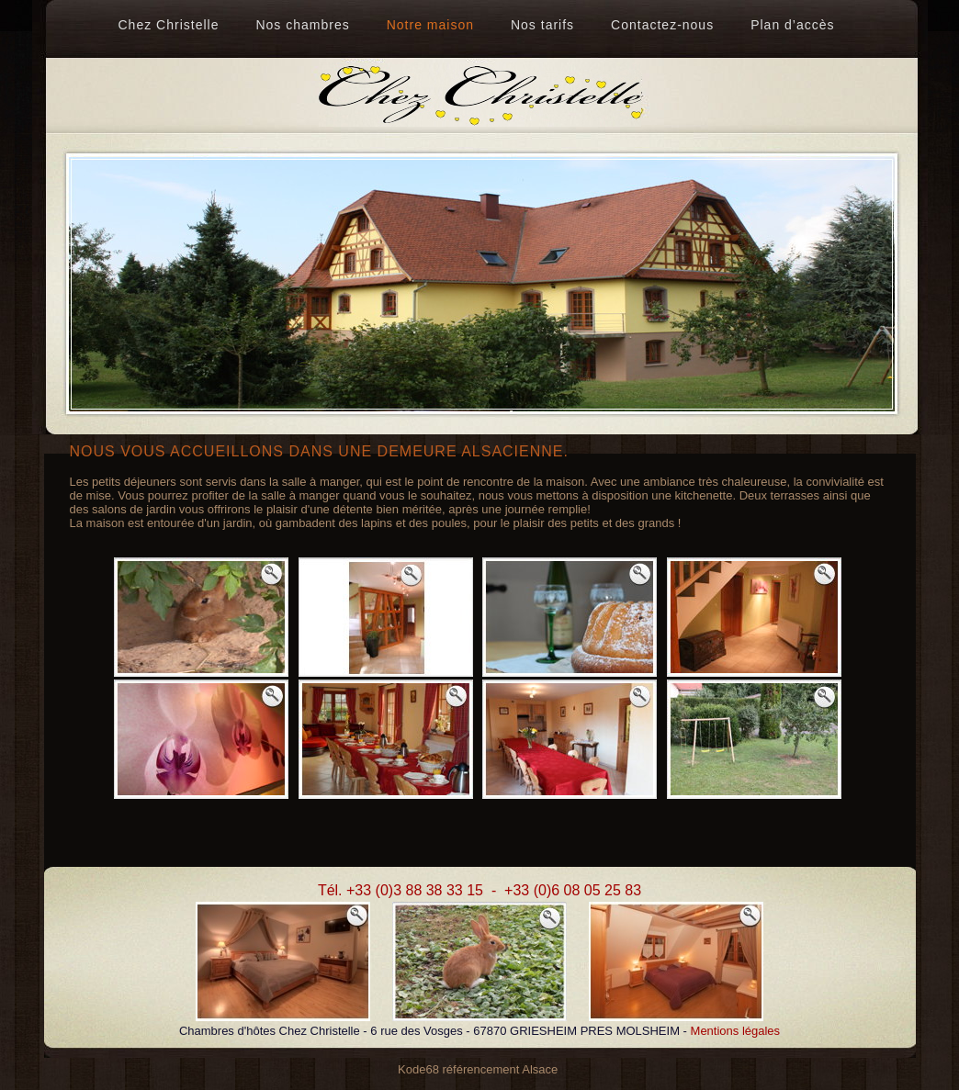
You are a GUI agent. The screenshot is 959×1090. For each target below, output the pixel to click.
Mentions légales (736, 1031)
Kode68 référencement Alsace (478, 1069)
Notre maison (430, 24)
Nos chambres (302, 24)
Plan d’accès (792, 24)
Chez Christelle (169, 24)
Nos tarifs (542, 24)
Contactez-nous (662, 24)
